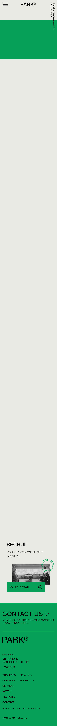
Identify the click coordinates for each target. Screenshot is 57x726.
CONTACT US (22, 613)
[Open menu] (5, 4)
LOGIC (7, 667)
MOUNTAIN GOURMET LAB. (13, 660)
